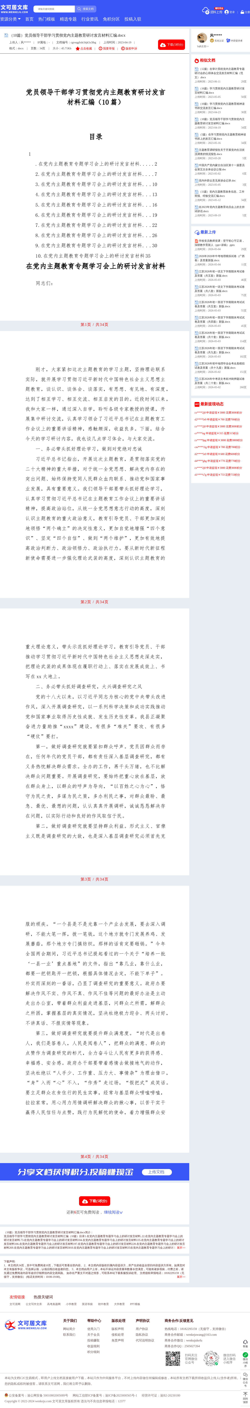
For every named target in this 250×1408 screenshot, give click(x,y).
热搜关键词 (43, 1297)
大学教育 (119, 1304)
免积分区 (111, 19)
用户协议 (142, 1329)
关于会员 (93, 1334)
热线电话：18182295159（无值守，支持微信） (196, 1329)
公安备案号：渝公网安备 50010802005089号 (36, 1395)
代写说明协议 (145, 1340)
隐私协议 (142, 1334)
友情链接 (17, 1297)
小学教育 (71, 1304)
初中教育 (103, 1304)
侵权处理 (118, 1334)
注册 (245, 12)
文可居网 (15, 1304)
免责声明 (118, 1340)
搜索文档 (86, 9)
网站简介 (69, 1329)
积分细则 (93, 1352)
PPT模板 (135, 1304)
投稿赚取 (93, 1340)
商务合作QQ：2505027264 (182, 1346)
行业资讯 (89, 19)
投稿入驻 (132, 19)
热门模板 (46, 19)
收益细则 (93, 1346)
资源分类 (10, 19)
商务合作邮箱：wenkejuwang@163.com (191, 1334)
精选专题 (68, 19)
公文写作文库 (34, 1304)
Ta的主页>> (203, 46)
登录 (229, 12)
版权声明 (118, 1329)
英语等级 (87, 1304)
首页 (29, 19)
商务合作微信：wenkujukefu (183, 1340)
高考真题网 (54, 1304)
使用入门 (93, 1329)
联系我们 (69, 1334)
